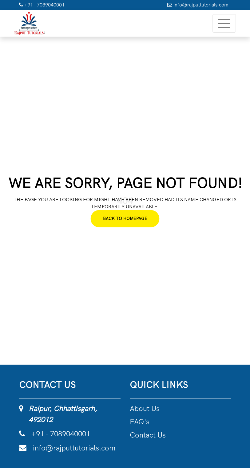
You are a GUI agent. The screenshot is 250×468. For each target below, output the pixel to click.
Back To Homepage (125, 218)
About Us (145, 408)
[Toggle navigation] (224, 23)
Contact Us (148, 434)
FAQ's (139, 421)
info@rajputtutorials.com (197, 5)
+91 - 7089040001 (42, 5)
